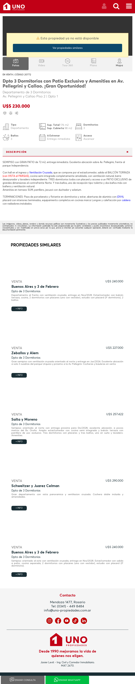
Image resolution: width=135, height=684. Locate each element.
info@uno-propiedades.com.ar (67, 610)
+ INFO (19, 309)
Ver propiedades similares (68, 48)
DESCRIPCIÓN (16, 152)
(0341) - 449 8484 (70, 606)
